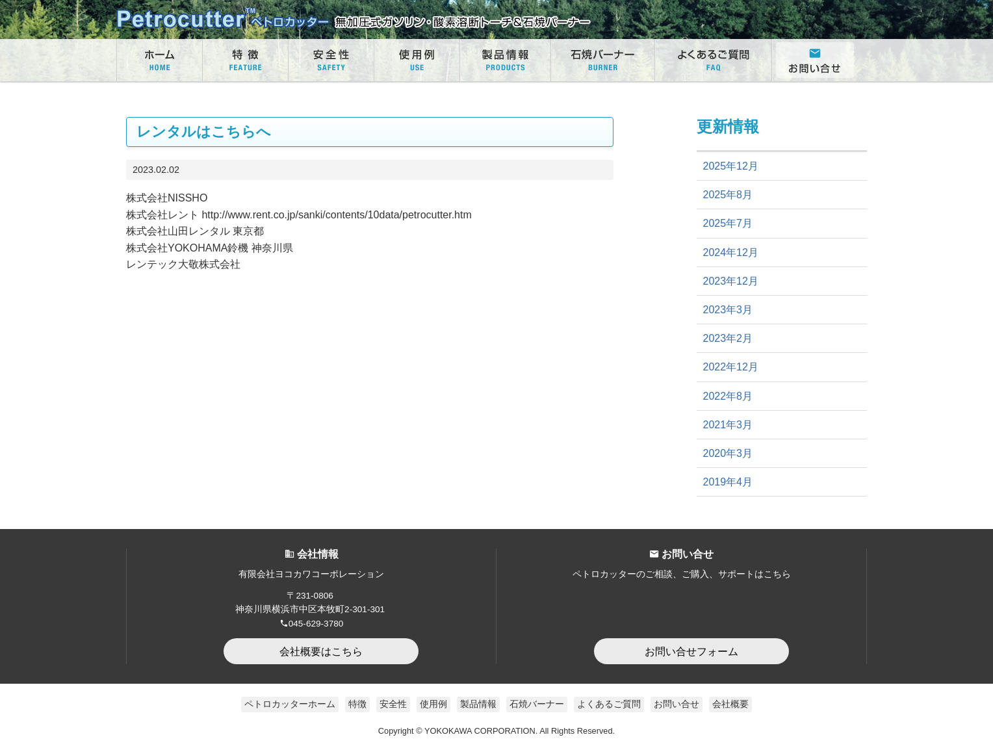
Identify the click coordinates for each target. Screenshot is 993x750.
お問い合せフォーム (691, 651)
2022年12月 (730, 366)
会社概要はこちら (321, 651)
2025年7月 (728, 223)
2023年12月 (730, 281)
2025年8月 (728, 194)
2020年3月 (728, 453)
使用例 (433, 704)
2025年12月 (730, 166)
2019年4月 (728, 481)
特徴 (357, 704)
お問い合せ (676, 704)
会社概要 (730, 704)
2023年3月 (728, 309)
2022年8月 (728, 396)
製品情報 (478, 704)
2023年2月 (728, 338)
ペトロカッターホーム (289, 704)
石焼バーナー (536, 704)
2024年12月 (730, 252)
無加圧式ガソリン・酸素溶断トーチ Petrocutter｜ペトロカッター (353, 19)
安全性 (393, 704)
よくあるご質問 (609, 704)
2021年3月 (728, 424)
